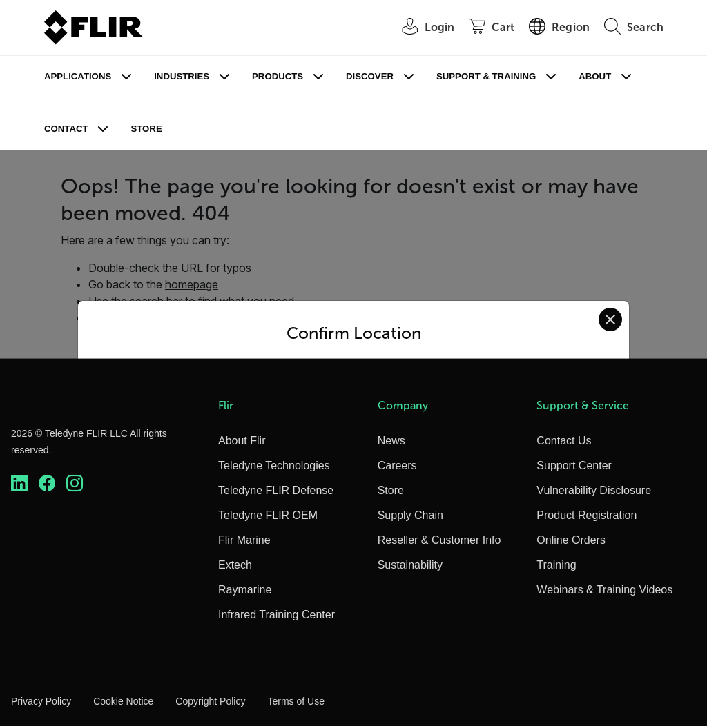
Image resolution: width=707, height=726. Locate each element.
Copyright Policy (210, 701)
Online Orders (571, 540)
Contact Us (563, 441)
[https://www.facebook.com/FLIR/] (47, 483)
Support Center (574, 465)
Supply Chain (410, 515)
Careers (397, 465)
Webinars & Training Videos (604, 590)
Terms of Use (295, 701)
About (595, 76)
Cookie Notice (123, 701)
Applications (77, 76)
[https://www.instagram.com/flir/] (74, 483)
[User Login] (421, 28)
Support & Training (486, 76)
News (391, 441)
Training (556, 565)
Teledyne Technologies (274, 465)
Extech (235, 565)
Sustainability (410, 565)
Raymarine (244, 590)
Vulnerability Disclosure (593, 490)
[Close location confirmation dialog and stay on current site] (610, 319)
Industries (181, 76)
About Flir (241, 441)
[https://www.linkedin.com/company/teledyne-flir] (19, 483)
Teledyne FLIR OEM (268, 515)
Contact (66, 129)
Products (277, 76)
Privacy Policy (41, 701)
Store (146, 129)
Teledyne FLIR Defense (275, 490)
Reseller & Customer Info (439, 540)
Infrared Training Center (276, 614)
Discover (370, 76)
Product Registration (586, 515)
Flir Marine (244, 540)
